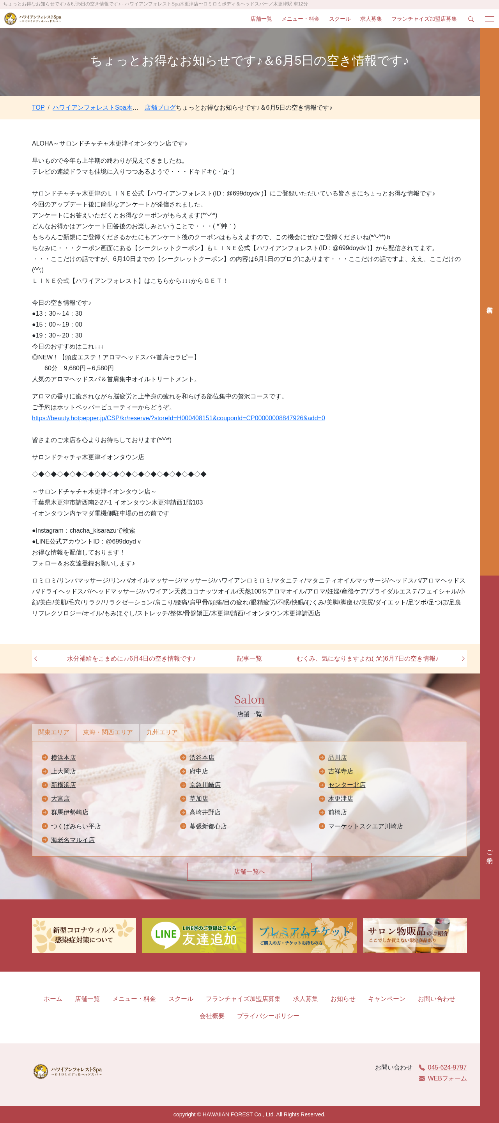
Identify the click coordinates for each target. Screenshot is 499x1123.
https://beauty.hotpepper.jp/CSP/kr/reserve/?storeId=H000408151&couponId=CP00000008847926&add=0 (178, 418)
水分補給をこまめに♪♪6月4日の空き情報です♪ (131, 658)
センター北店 (347, 785)
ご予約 (490, 849)
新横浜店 (63, 785)
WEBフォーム (443, 1078)
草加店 (198, 798)
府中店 (198, 771)
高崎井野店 (205, 812)
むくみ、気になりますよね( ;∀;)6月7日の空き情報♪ (368, 658)
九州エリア (162, 732)
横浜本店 (63, 757)
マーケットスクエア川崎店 (365, 826)
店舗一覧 (261, 19)
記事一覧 (249, 658)
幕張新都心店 (208, 826)
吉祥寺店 (340, 771)
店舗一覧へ (249, 871)
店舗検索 (489, 302)
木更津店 (340, 798)
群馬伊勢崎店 (69, 812)
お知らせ (343, 998)
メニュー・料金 (300, 19)
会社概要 (212, 1016)
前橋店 (337, 812)
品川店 (337, 757)
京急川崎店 (205, 785)
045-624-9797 (443, 1067)
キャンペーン (386, 998)
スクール (340, 19)
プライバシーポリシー (268, 1016)
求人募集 (371, 19)
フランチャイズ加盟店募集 (424, 19)
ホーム (53, 998)
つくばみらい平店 (76, 826)
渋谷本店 (201, 757)
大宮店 (60, 798)
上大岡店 (63, 771)
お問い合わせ (436, 998)
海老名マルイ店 (73, 840)
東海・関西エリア (108, 732)
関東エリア (53, 732)
